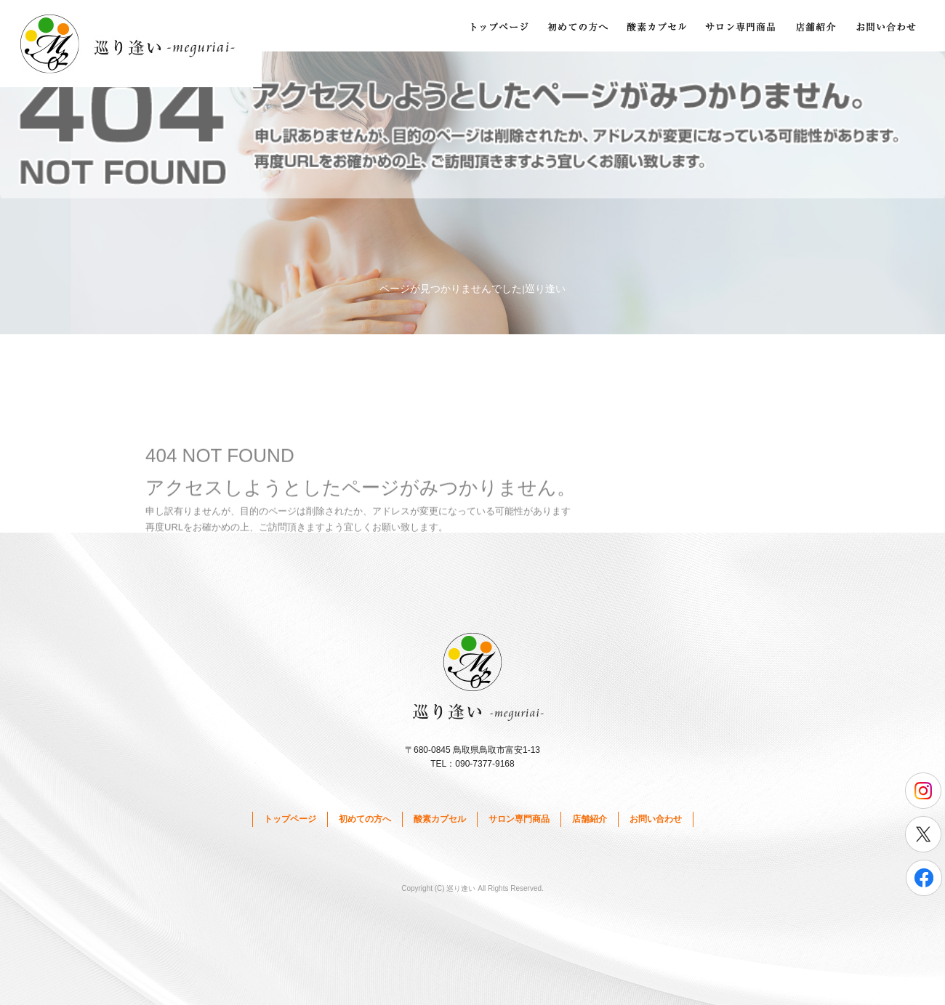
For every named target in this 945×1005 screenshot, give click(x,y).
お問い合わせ (890, 25)
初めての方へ (578, 25)
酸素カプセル (658, 25)
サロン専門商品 (741, 25)
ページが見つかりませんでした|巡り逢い (472, 288)
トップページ (498, 25)
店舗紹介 (817, 25)
